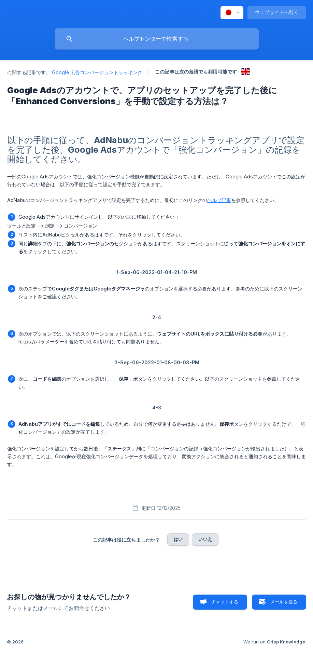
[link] (245, 71)
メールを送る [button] (283, 601)
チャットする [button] (224, 601)
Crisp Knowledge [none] (286, 641)
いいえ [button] (205, 539)
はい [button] (178, 539)
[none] (231, 12)
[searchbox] (157, 39)
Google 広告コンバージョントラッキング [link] (97, 72)
